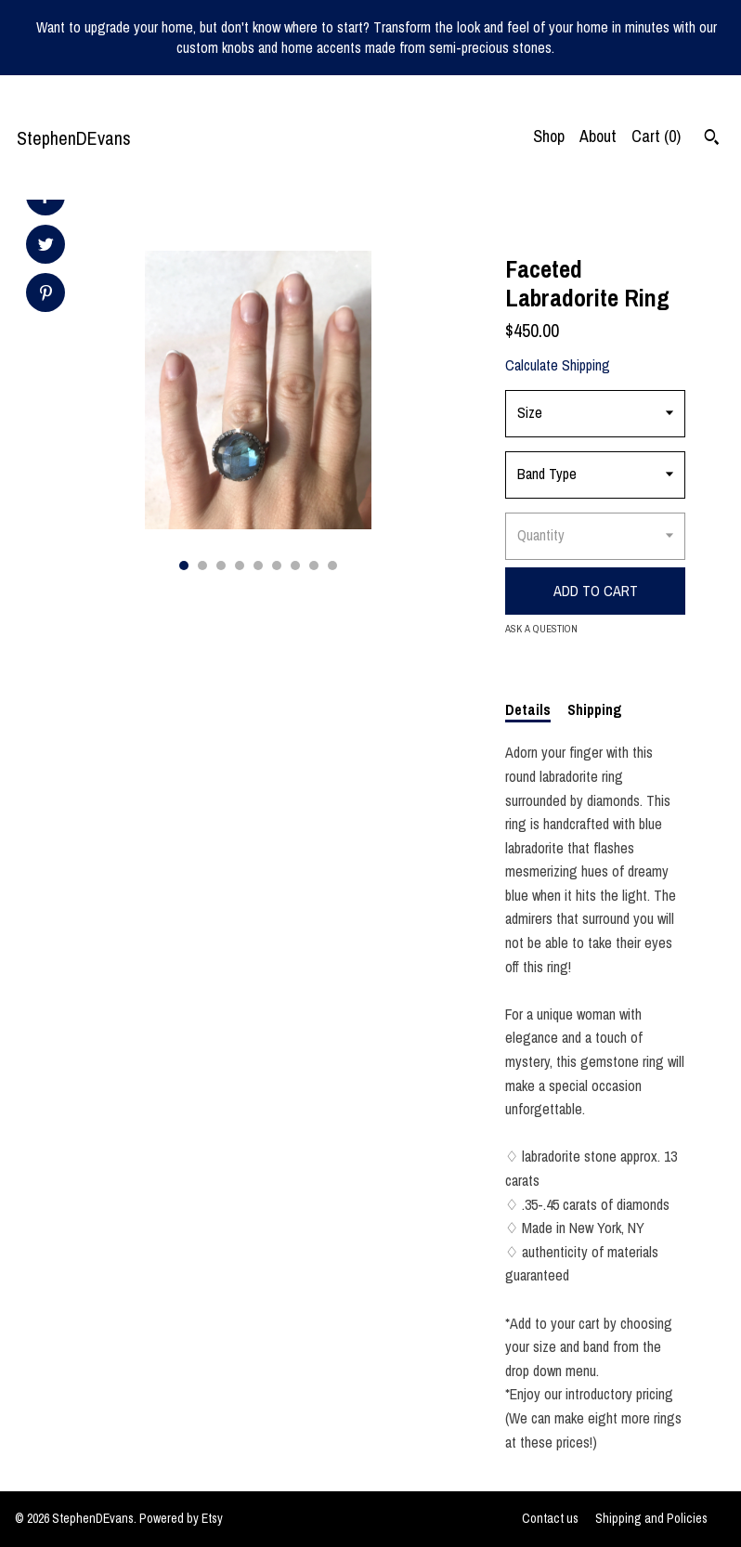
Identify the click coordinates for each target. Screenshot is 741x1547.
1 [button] (183, 565)
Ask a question (541, 628)
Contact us (550, 1518)
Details (528, 709)
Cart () (656, 136)
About (598, 136)
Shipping (594, 709)
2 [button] (202, 565)
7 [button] (295, 565)
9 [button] (332, 565)
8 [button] (313, 565)
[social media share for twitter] (46, 246)
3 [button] (221, 565)
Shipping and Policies (651, 1518)
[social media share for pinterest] (46, 294)
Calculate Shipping (557, 365)
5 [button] (258, 565)
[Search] (712, 139)
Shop (549, 136)
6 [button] (276, 565)
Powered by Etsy (181, 1518)
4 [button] (239, 565)
